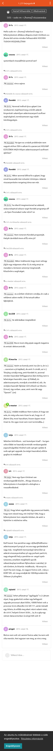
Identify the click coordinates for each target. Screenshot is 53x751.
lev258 (10, 343)
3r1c (9, 106)
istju (9, 477)
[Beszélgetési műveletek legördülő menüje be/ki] (50, 3)
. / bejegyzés (26, 3)
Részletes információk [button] (32, 739)
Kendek (10, 142)
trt (8, 510)
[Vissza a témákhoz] (3, 3)
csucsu (10, 83)
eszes (9, 595)
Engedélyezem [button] (13, 746)
